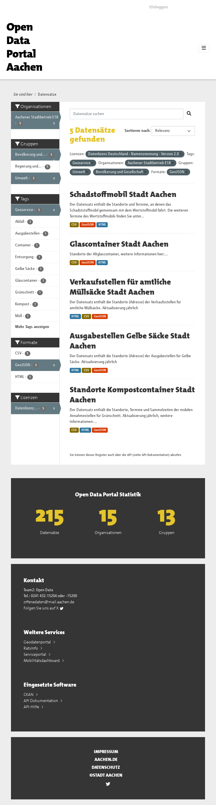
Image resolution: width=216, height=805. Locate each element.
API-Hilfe (32, 706)
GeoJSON (88, 224)
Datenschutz (106, 767)
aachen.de (106, 759)
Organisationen (108, 532)
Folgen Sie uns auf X (44, 608)
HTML (102, 224)
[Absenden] (189, 114)
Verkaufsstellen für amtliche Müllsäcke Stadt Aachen (120, 287)
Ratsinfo (31, 648)
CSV (74, 224)
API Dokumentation (41, 700)
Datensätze (47, 95)
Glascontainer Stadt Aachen (119, 244)
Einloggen (158, 7)
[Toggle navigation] (204, 48)
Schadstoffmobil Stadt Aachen (123, 194)
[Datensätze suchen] (127, 114)
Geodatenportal (38, 642)
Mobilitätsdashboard (42, 660)
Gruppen (166, 532)
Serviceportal (35, 654)
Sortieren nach (137, 131)
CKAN (29, 694)
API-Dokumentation (155, 455)
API (129, 455)
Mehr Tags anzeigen (32, 327)
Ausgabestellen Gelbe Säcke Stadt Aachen (130, 341)
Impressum (106, 751)
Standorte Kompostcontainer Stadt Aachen (132, 395)
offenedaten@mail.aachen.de (49, 601)
